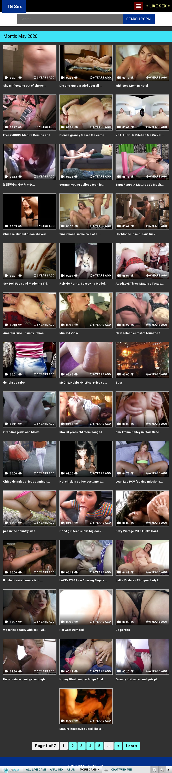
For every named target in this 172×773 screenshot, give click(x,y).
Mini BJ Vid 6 (68, 332)
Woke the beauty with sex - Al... (25, 628)
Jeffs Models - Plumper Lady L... (140, 579)
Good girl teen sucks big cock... (82, 529)
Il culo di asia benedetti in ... (23, 579)
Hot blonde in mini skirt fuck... (138, 233)
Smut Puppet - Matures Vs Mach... (141, 184)
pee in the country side (20, 529)
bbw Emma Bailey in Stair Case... (139, 431)
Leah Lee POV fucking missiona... (140, 480)
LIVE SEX (158, 6)
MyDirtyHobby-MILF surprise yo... (84, 381)
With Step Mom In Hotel (133, 85)
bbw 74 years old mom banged (81, 431)
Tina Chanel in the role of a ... (80, 233)
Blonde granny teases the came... (84, 135)
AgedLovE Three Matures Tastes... (141, 283)
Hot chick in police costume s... (82, 480)
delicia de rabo (14, 381)
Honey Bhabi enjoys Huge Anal (81, 677)
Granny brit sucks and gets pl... (138, 677)
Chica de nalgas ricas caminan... (27, 480)
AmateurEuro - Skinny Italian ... (26, 332)
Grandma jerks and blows (22, 431)
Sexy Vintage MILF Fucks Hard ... (140, 529)
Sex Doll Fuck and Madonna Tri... (27, 283)
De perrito (123, 628)
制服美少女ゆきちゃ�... (20, 184)
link (168, 703)
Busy (119, 381)
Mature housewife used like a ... (82, 727)
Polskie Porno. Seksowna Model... (85, 283)
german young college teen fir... (82, 184)
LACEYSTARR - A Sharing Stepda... (84, 579)
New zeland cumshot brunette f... (140, 332)
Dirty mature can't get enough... (26, 677)
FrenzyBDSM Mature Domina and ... (29, 135)
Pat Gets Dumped (72, 628)
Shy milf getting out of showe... (26, 85)
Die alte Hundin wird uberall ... (81, 85)
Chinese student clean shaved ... (27, 233)
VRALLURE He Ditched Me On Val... (141, 135)
